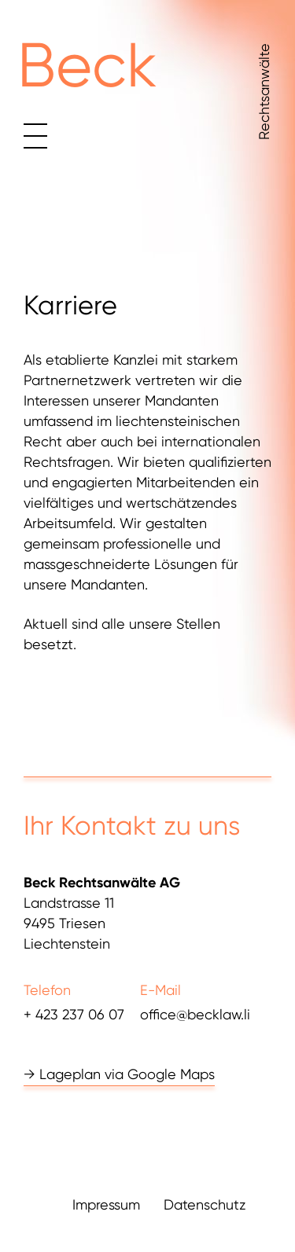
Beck (87, 65)
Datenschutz (204, 1205)
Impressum (106, 1205)
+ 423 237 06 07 (74, 1014)
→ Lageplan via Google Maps (119, 1074)
